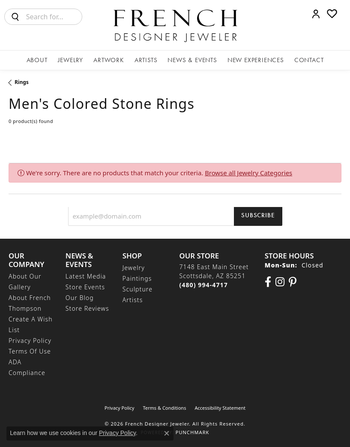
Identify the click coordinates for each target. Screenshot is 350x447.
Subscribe (258, 215)
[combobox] (54, 16)
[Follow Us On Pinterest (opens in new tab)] (292, 282)
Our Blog (80, 298)
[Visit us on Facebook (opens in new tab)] (268, 282)
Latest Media (86, 276)
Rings (22, 82)
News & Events (192, 60)
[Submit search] (15, 16)
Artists (146, 60)
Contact (309, 60)
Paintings (137, 278)
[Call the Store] (203, 285)
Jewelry (71, 60)
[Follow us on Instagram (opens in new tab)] (279, 282)
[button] (315, 14)
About (37, 60)
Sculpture (138, 289)
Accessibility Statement (219, 408)
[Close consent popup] (166, 433)
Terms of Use (30, 351)
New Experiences (255, 60)
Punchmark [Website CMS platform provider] (192, 432)
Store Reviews (87, 308)
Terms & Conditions (164, 408)
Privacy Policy (30, 340)
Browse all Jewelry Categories (248, 172)
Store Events (85, 287)
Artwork (108, 60)
